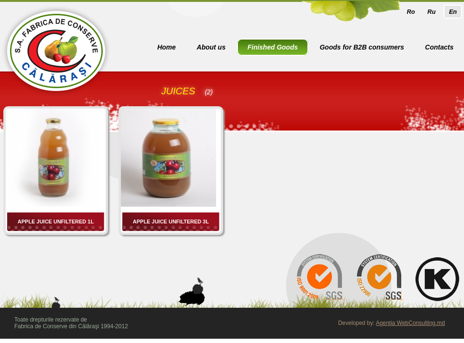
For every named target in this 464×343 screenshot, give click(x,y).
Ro (411, 11)
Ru (431, 11)
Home (166, 47)
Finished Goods (272, 47)
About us (211, 47)
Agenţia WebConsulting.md (410, 323)
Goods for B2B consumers (362, 47)
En (453, 11)
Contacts (439, 47)
